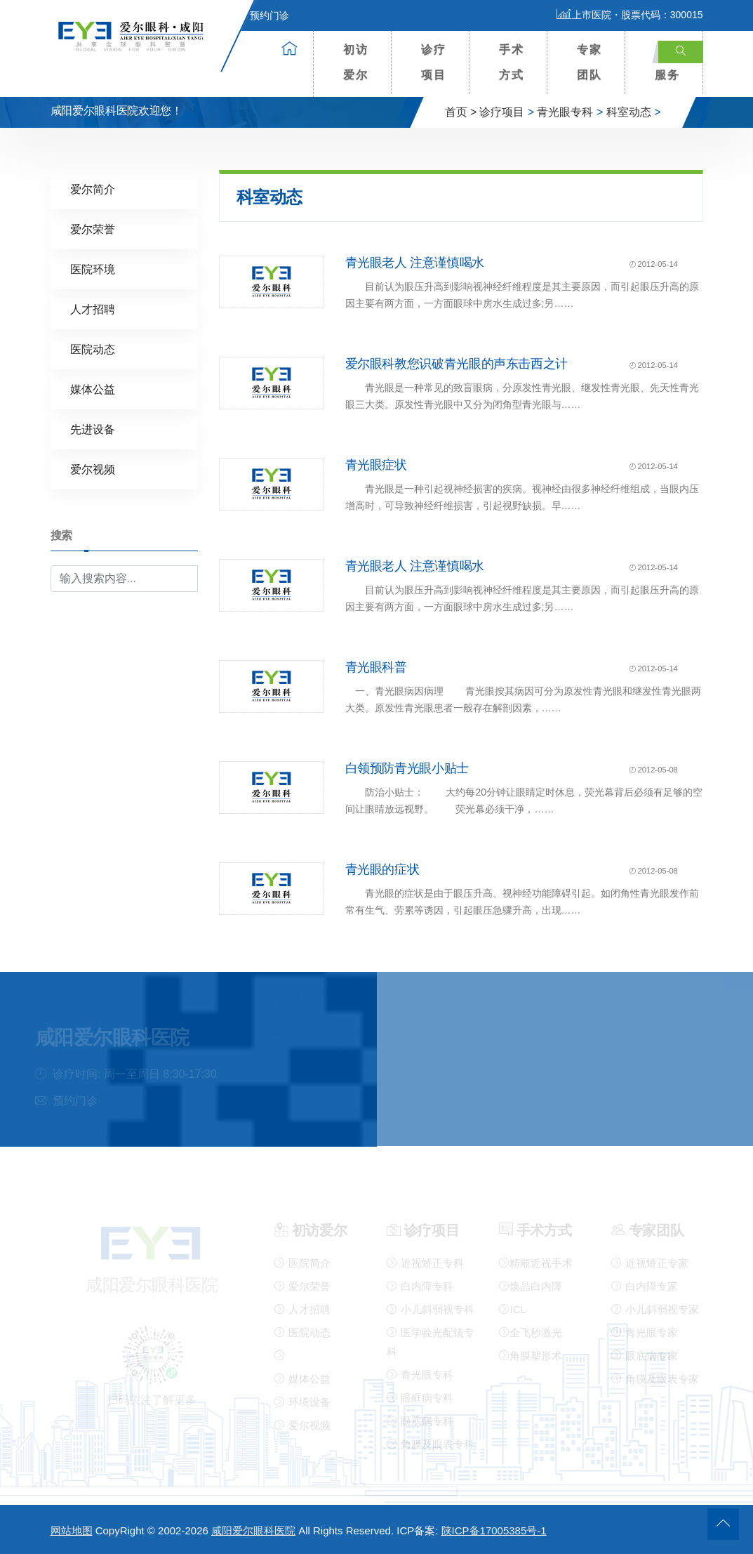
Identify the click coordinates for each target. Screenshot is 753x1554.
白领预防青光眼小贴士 (407, 768)
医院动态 (92, 349)
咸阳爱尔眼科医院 (253, 1530)
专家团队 (589, 62)
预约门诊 (261, 15)
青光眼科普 (376, 667)
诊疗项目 (433, 62)
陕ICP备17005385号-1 (494, 1530)
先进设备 (92, 429)
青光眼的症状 (382, 869)
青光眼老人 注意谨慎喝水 (415, 262)
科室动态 (628, 112)
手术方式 (511, 62)
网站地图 (72, 1530)
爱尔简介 (92, 189)
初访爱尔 (355, 62)
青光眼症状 (376, 464)
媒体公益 (92, 389)
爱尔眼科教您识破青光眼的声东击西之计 (456, 363)
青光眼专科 (565, 112)
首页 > (461, 112)
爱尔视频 (92, 469)
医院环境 (92, 269)
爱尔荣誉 (92, 229)
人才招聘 (92, 309)
